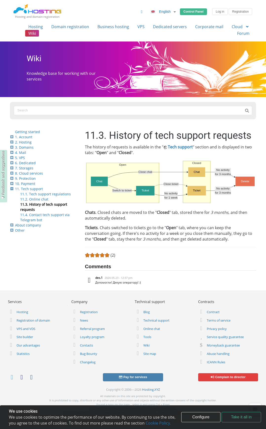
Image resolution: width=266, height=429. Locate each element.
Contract (213, 312)
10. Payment (25, 183)
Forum (243, 33)
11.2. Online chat (34, 199)
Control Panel (193, 11)
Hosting (35, 26)
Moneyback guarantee (223, 345)
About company (28, 225)
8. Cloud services (29, 173)
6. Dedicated (25, 163)
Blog (146, 312)
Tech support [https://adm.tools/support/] (180, 147)
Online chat (151, 329)
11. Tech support (29, 188)
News (84, 320)
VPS (141, 26)
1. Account (23, 137)
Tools (147, 337)
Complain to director (228, 377)
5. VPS (20, 157)
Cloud (240, 26)
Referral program (92, 329)
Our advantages (28, 345)
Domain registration (70, 26)
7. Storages (24, 168)
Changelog (87, 362)
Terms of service (218, 320)
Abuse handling (218, 353)
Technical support (156, 320)
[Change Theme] (141, 11)
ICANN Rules (216, 362)
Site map (149, 353)
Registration (240, 11)
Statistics (23, 353)
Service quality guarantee (225, 337)
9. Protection (25, 178)
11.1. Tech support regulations (45, 194)
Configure (200, 417)
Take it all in (241, 417)
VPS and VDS (26, 329)
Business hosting (113, 26)
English (160, 12)
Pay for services (133, 377)
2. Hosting (23, 142)
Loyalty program (92, 337)
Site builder (25, 337)
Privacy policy (217, 329)
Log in (220, 11)
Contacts (86, 345)
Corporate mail (209, 26)
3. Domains (24, 147)
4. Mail (20, 152)
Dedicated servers (170, 26)
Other (20, 230)
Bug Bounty (88, 353)
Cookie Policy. (158, 423)
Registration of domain (33, 320)
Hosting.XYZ (151, 389)
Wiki (32, 33)
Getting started (27, 131)
